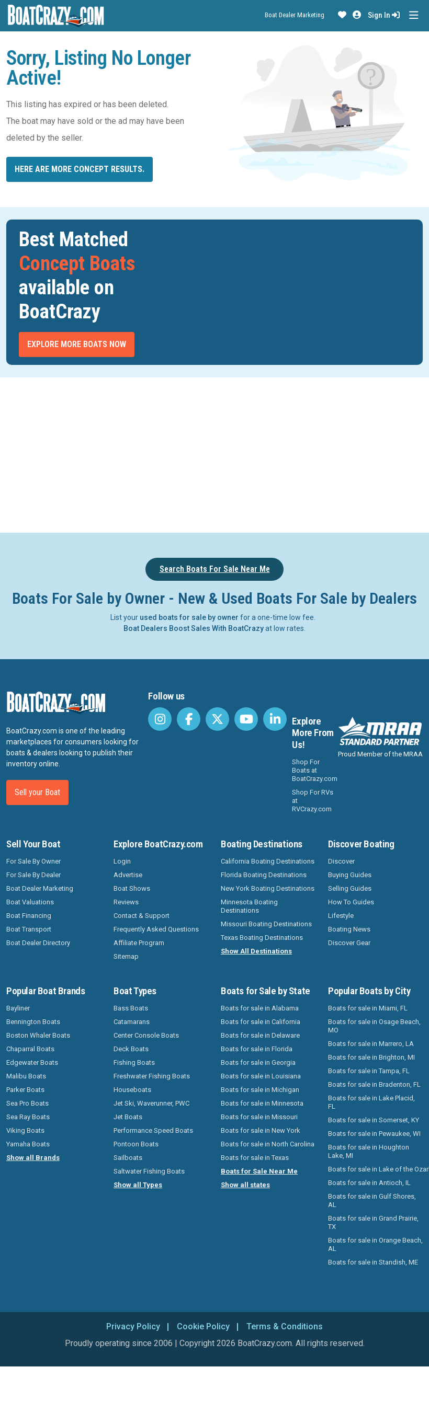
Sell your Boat (37, 792)
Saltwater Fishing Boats (149, 1171)
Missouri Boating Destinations (266, 924)
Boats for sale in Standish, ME (373, 1262)
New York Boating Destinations (267, 888)
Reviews (126, 902)
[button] (342, 15)
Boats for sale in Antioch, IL (369, 1183)
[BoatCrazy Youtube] (246, 719)
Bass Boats (131, 1008)
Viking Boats (25, 1130)
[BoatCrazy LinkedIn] (275, 719)
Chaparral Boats (30, 1049)
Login (122, 861)
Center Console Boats (146, 1035)
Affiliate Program (139, 943)
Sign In (384, 15)
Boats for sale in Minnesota (262, 1103)
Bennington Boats (33, 1022)
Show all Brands (33, 1158)
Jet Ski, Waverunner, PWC (151, 1103)
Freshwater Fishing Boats (152, 1076)
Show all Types (138, 1185)
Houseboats (132, 1090)
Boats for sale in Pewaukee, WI (374, 1133)
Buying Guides (349, 875)
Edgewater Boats (32, 1062)
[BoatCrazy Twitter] (217, 719)
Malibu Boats (26, 1076)
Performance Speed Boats (153, 1130)
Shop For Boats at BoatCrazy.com (314, 770)
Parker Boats (25, 1090)
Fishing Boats (134, 1062)
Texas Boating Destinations (262, 937)
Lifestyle (341, 916)
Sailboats (128, 1158)
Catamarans (132, 1022)
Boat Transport (28, 929)
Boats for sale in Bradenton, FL (374, 1084)
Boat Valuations (30, 902)
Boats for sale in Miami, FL (368, 1008)
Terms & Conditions (284, 1326)
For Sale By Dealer (33, 875)
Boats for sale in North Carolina (267, 1144)
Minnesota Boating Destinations (249, 906)
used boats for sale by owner (189, 617)
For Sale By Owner (33, 861)
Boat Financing (28, 916)
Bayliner (18, 1008)
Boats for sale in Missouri (259, 1117)
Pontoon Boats (136, 1144)
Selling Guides (349, 888)
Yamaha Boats (28, 1144)
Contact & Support (142, 916)
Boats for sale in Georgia (258, 1062)
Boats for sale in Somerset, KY (373, 1120)
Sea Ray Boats (28, 1117)
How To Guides (351, 902)
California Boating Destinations (267, 861)
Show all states (245, 1185)
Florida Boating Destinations (264, 875)
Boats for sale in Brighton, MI (371, 1057)
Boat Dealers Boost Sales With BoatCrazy (193, 628)
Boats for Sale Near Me (259, 1171)
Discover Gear (349, 943)
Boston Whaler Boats (38, 1035)
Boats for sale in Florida (256, 1049)
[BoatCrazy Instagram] (160, 719)
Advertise (128, 875)
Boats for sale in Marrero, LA (371, 1044)
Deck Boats (131, 1049)
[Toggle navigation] (414, 15)
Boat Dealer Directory (38, 943)
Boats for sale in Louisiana (261, 1076)
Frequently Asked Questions (156, 929)
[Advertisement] (214, 453)
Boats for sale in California (260, 1022)
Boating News (349, 929)
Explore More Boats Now (76, 344)
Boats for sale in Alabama (260, 1008)
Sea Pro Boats (27, 1103)
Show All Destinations (256, 951)
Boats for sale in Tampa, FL (369, 1071)
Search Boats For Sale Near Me (215, 569)
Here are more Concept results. (79, 169)
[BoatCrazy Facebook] (188, 719)
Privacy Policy (133, 1326)
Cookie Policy (203, 1326)
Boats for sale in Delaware (260, 1035)
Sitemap (126, 956)
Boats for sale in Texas (255, 1158)
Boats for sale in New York (260, 1130)
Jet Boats (128, 1117)
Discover (341, 861)
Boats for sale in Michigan (260, 1090)
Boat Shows (132, 888)
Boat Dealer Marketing (294, 15)
